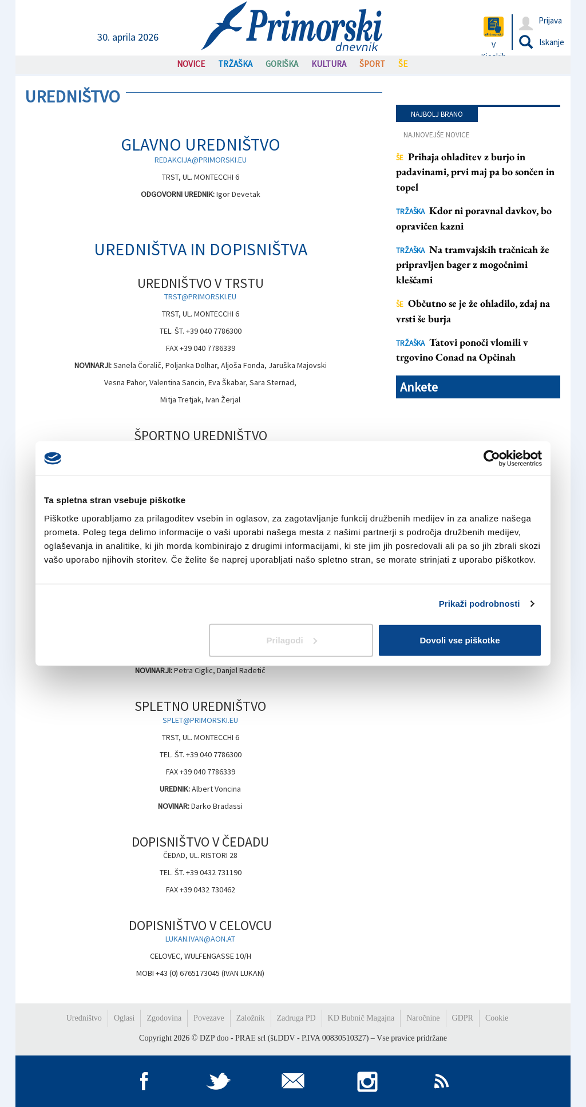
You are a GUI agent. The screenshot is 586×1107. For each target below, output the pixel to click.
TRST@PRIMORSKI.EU (200, 296)
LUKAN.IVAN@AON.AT (200, 939)
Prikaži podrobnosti (479, 603)
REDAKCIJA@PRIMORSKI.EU (201, 160)
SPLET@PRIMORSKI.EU (200, 720)
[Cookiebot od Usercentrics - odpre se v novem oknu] (492, 458)
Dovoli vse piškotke (459, 640)
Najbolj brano (437, 114)
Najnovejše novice (436, 135)
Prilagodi (292, 640)
